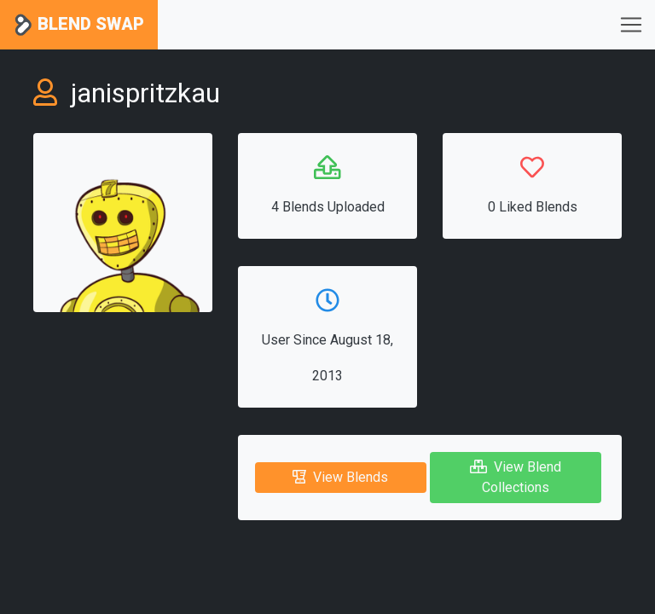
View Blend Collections (515, 477)
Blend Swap (79, 25)
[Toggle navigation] (631, 25)
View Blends (340, 477)
